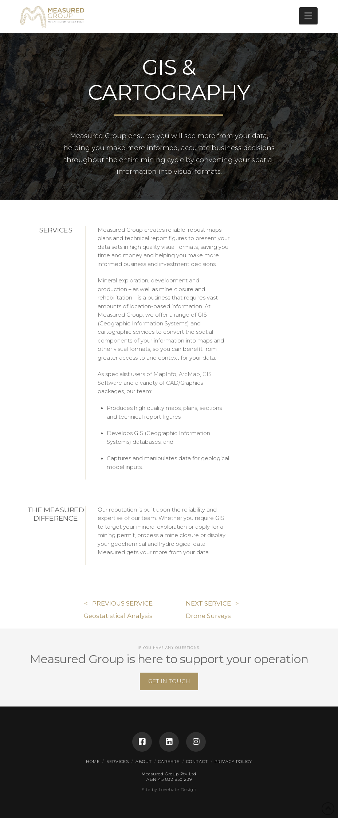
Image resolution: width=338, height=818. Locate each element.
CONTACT (197, 761)
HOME (93, 761)
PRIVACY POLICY (233, 761)
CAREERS (169, 761)
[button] (308, 15)
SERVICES (117, 761)
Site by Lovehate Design (169, 789)
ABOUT (143, 761)
